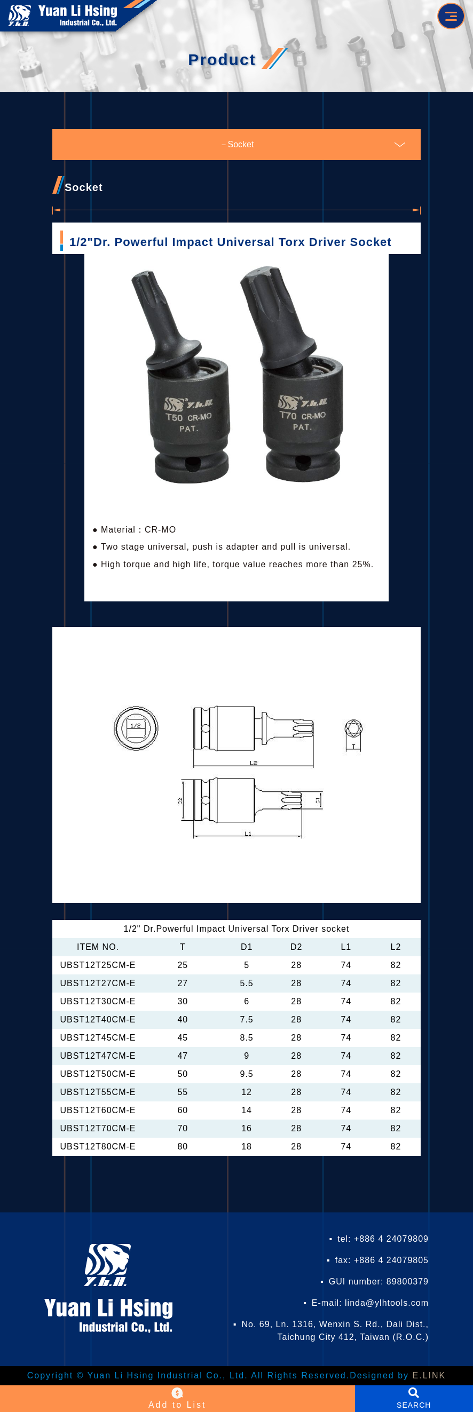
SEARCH (414, 1405)
